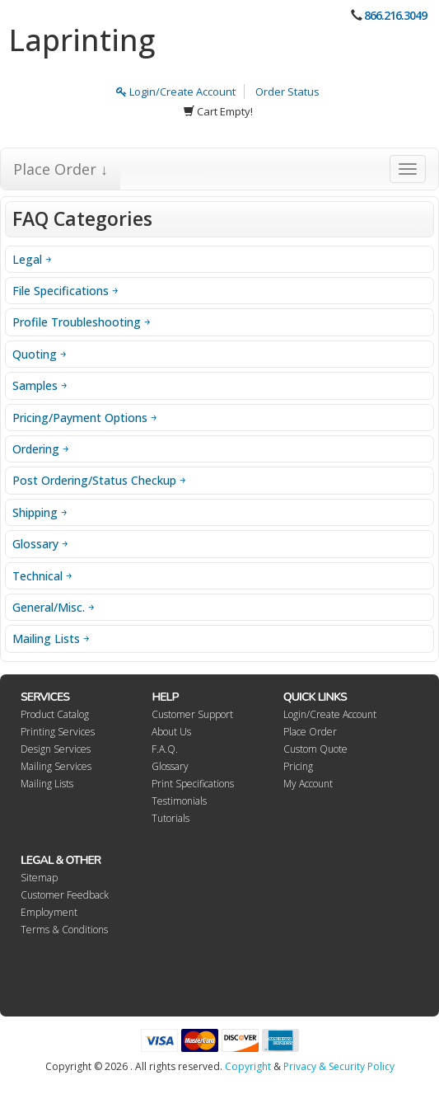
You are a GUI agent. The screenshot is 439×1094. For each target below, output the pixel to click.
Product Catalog (55, 714)
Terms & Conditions (64, 930)
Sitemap (39, 878)
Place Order (310, 732)
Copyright (248, 1066)
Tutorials (170, 818)
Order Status (287, 91)
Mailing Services (56, 766)
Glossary (170, 766)
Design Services (56, 749)
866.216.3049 (395, 15)
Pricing (298, 766)
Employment (49, 912)
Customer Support (192, 714)
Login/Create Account (176, 91)
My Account (308, 784)
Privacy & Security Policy (339, 1066)
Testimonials (179, 801)
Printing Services (58, 732)
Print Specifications (193, 784)
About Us (171, 732)
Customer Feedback (65, 895)
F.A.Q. (165, 749)
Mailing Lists (47, 784)
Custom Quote (315, 749)
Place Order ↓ (60, 169)
